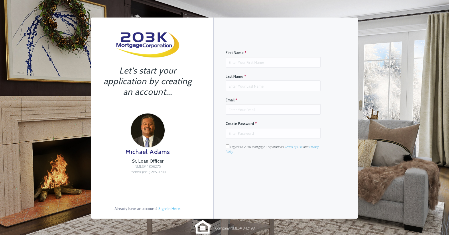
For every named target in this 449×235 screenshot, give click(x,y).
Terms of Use (293, 147)
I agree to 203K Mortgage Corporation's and (272, 149)
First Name (236, 52)
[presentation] (269, 172)
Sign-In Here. (169, 208)
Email (231, 100)
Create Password (241, 123)
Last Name (236, 76)
